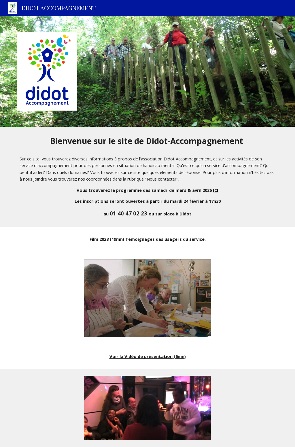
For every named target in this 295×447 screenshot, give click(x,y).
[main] (147, 177)
